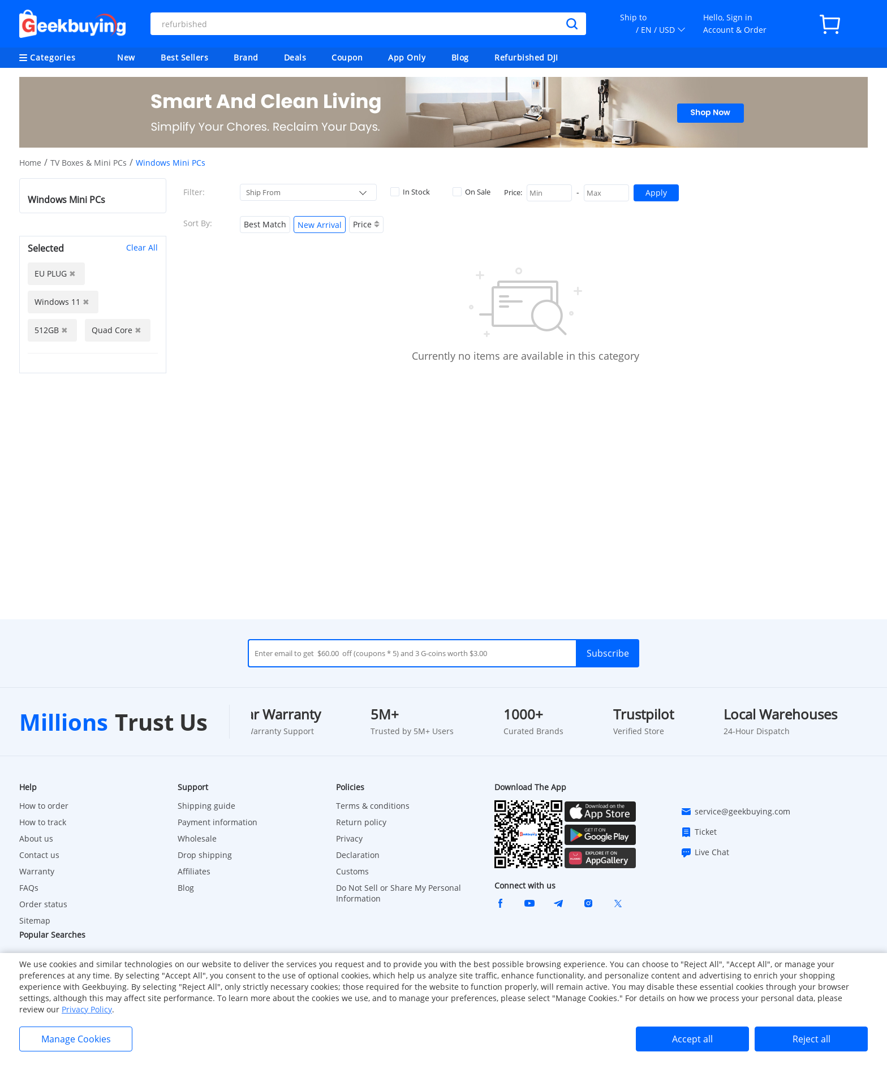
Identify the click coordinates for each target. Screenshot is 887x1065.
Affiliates (194, 871)
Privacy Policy (87, 1009)
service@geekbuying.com (735, 811)
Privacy (349, 838)
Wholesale (197, 838)
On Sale (471, 192)
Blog (460, 57)
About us (36, 838)
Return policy (361, 822)
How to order (43, 805)
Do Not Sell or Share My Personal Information (398, 893)
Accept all (692, 1039)
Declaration (358, 855)
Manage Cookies (76, 1039)
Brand (246, 57)
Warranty (36, 871)
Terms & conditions (373, 805)
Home (30, 162)
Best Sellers (184, 57)
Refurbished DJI (526, 57)
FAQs (28, 887)
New (126, 57)
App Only (406, 57)
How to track (42, 822)
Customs (352, 871)
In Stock (410, 192)
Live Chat (705, 852)
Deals (295, 57)
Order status (43, 904)
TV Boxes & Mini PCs (88, 162)
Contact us (39, 855)
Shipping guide (206, 805)
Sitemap (34, 920)
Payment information (217, 822)
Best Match (265, 224)
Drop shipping (205, 855)
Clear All (142, 247)
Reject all (811, 1039)
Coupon (347, 57)
